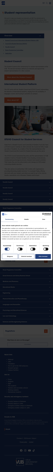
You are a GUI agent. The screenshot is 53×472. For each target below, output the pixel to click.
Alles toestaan (43, 256)
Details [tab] (26, 219)
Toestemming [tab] (9, 219)
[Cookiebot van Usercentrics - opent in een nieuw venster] (43, 214)
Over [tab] (43, 219)
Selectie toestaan (26, 256)
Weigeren (10, 256)
